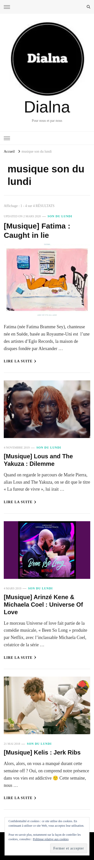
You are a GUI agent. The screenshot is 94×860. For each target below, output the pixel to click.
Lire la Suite (20, 361)
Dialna (47, 107)
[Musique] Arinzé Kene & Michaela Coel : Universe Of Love (43, 604)
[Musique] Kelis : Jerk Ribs (42, 752)
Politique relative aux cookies (50, 839)
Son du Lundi (60, 216)
